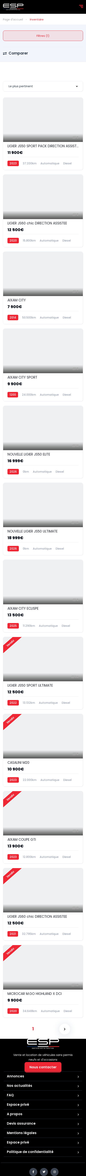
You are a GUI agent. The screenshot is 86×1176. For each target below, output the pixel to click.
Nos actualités (19, 1085)
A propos (14, 1114)
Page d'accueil (13, 19)
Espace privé (18, 1104)
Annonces (15, 1076)
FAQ (10, 1095)
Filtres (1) (43, 36)
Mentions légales (22, 1133)
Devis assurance (21, 1123)
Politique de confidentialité (30, 1151)
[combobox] (43, 86)
